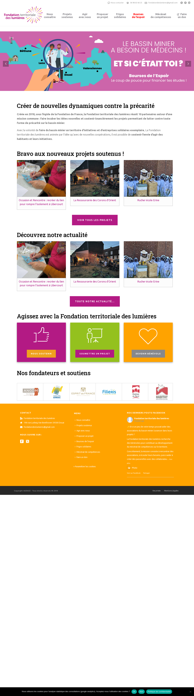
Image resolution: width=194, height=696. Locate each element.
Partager (146, 473)
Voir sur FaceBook (134, 473)
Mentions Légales (171, 491)
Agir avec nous (82, 430)
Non (141, 691)
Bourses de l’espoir (84, 441)
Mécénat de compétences (87, 452)
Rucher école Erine (148, 200)
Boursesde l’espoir (138, 15)
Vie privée (156, 491)
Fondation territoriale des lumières (151, 418)
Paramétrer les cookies (85, 466)
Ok (134, 691)
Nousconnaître (50, 15)
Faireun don (182, 15)
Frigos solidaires (83, 446)
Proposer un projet (84, 436)
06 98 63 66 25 (136, 3)
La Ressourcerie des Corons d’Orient (94, 200)
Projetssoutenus (67, 15)
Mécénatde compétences (161, 15)
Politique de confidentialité (159, 691)
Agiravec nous (85, 15)
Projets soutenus (83, 425)
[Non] (190, 691)
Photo (132, 468)
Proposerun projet (102, 15)
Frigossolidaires (120, 15)
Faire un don (81, 457)
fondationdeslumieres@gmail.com (163, 3)
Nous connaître (82, 420)
